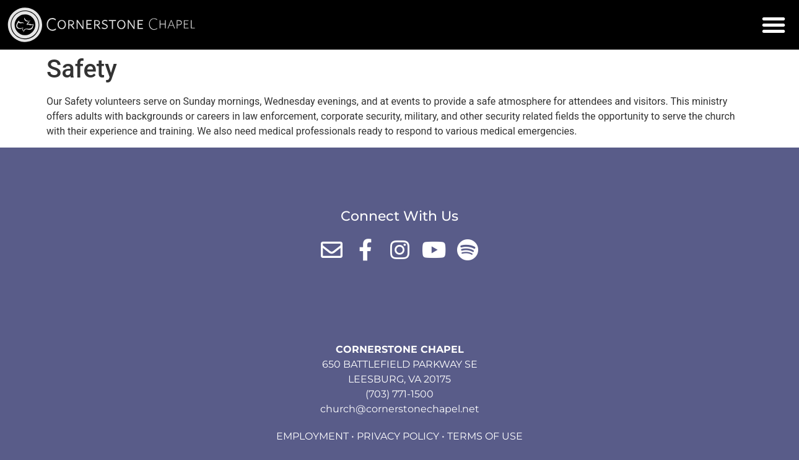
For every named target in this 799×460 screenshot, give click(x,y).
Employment (312, 436)
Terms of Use (485, 436)
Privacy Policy (398, 436)
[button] (773, 24)
